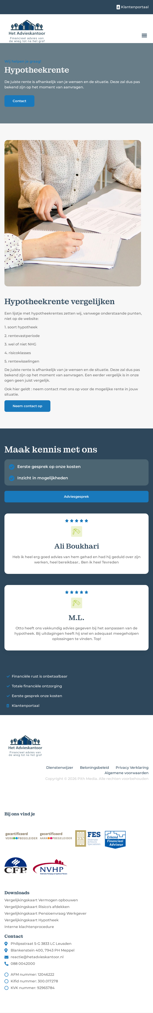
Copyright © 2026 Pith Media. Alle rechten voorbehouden (97, 779)
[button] (144, 35)
